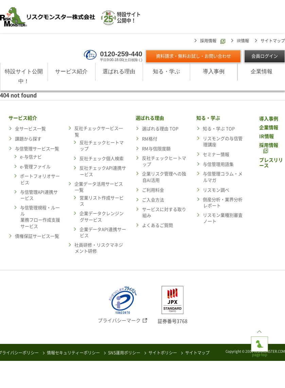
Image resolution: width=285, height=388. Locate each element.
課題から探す (28, 139)
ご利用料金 (153, 190)
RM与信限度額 (156, 149)
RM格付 (149, 139)
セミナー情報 (216, 154)
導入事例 (214, 71)
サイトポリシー (162, 353)
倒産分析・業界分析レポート (223, 202)
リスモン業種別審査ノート (223, 218)
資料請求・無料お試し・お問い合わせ (193, 56)
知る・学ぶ (166, 71)
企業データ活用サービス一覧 (98, 187)
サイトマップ (273, 41)
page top (259, 341)
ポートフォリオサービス (40, 179)
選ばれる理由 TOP (160, 129)
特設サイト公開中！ (24, 76)
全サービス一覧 (30, 129)
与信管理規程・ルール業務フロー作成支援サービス (40, 217)
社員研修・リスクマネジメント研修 (98, 248)
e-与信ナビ (31, 157)
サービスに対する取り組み (164, 212)
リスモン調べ (216, 190)
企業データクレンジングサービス (101, 216)
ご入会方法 (153, 200)
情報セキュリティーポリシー (73, 353)
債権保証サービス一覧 (37, 236)
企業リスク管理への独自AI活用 (164, 177)
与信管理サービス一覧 (37, 149)
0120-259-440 (121, 54)
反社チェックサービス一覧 (98, 131)
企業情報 (261, 71)
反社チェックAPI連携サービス (102, 171)
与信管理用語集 (218, 164)
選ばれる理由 (119, 71)
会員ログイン (264, 56)
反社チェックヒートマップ (101, 145)
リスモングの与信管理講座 (223, 141)
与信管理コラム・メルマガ (223, 177)
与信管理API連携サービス (39, 195)
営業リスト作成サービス (101, 201)
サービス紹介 (71, 71)
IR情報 (243, 41)
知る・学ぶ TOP (219, 129)
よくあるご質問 (157, 225)
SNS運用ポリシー (124, 353)
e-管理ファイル (35, 166)
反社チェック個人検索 (101, 158)
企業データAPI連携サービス (102, 232)
